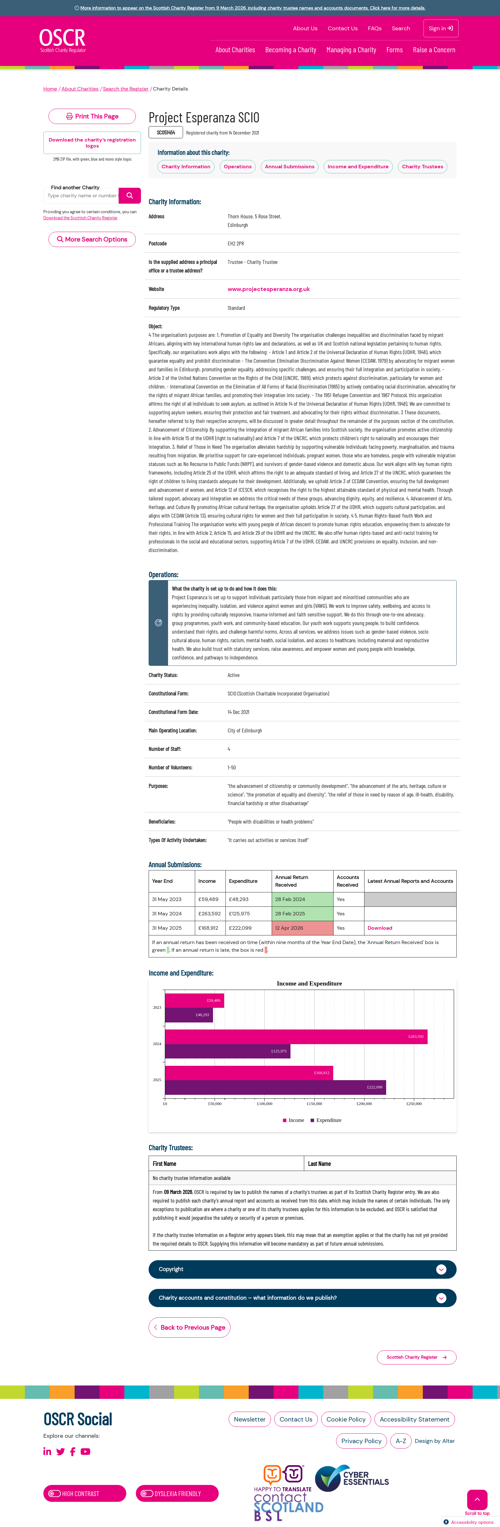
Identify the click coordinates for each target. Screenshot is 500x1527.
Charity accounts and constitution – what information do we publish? (251, 1298)
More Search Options (92, 239)
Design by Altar (435, 1441)
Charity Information (186, 166)
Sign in (441, 28)
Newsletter (250, 1420)
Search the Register (126, 88)
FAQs (375, 28)
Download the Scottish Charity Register (80, 218)
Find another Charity (75, 187)
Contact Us (343, 28)
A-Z (401, 1441)
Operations (238, 166)
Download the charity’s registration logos (92, 142)
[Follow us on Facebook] (73, 1452)
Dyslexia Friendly (171, 1494)
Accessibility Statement (415, 1420)
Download (380, 928)
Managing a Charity (351, 49)
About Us (305, 28)
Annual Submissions (289, 166)
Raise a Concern (434, 49)
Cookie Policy (346, 1420)
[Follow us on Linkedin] (47, 1452)
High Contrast (73, 1494)
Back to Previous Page (189, 1328)
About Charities (235, 49)
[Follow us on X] (60, 1452)
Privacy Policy (362, 1441)
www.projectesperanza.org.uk (269, 289)
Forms (394, 49)
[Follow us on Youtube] (85, 1452)
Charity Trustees (422, 166)
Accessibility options (472, 1522)
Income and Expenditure (358, 166)
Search (401, 28)
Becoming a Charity (290, 49)
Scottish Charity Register (417, 1358)
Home (50, 88)
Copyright (172, 1269)
